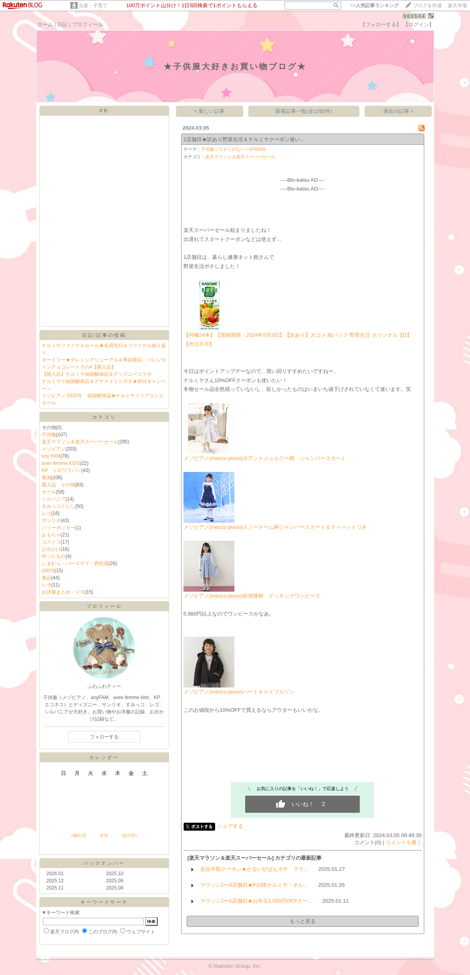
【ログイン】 (418, 24)
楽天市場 (457, 5)
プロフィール (87, 24)
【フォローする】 (381, 24)
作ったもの (54, 556)
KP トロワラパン (62, 470)
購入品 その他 (58, 485)
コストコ (51, 542)
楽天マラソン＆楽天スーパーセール (80, 442)
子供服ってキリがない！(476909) (233, 149)
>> (374, 5)
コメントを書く (404, 842)
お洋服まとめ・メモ (63, 592)
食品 (46, 578)
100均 (48, 570)
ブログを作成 (427, 5)
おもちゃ (51, 535)
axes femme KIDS (61, 463)
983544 (414, 16)
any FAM (51, 456)
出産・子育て (93, 5)
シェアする (230, 826)
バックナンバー (104, 863)
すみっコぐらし (58, 506)
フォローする (104, 737)
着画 (46, 477)
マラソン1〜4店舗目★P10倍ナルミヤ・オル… (254, 885)
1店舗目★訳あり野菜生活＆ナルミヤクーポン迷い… (244, 139)
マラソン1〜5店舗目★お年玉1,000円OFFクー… (256, 901)
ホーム (45, 24)
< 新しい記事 (209, 111)
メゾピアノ (54, 449)
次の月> (129, 835)
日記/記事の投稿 (104, 335)
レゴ (46, 513)
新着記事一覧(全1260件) (303, 111)
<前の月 (78, 835)
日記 (62, 24)
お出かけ (51, 549)
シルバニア (54, 499)
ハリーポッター (58, 527)
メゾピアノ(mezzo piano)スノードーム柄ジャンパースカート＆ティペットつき (275, 527)
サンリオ (51, 520)
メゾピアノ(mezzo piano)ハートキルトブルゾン (238, 692)
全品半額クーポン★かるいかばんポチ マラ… (254, 869)
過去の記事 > (398, 111)
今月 (103, 835)
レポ (46, 585)
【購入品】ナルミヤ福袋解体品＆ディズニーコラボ (97, 374)
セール (49, 492)
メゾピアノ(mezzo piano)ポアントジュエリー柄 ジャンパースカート (264, 458)
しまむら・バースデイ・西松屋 (75, 563)
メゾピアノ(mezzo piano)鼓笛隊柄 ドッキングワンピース (251, 596)
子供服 (49, 434)
